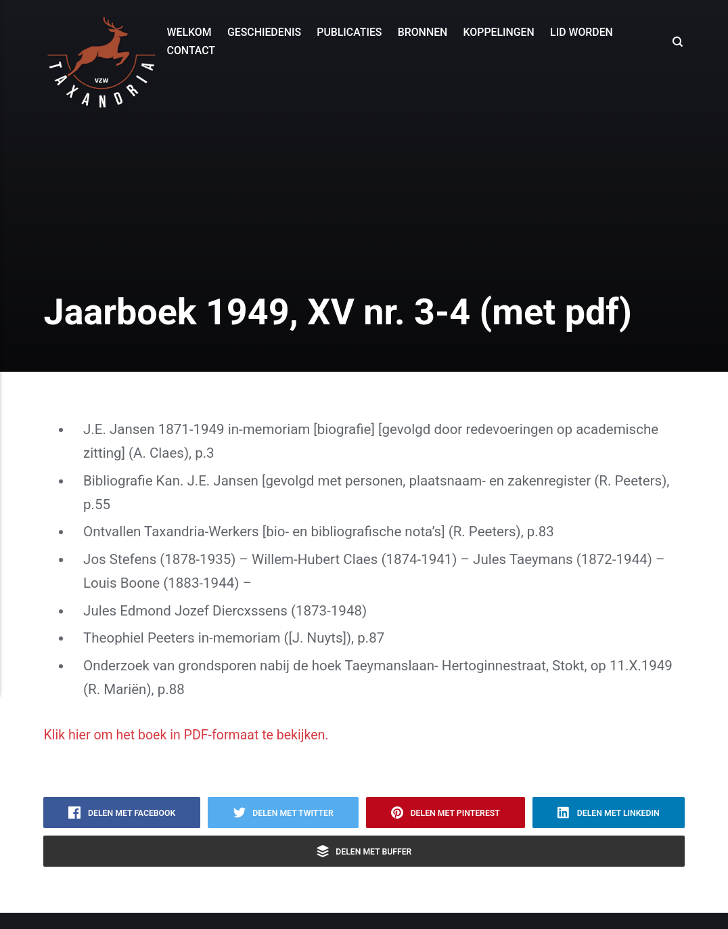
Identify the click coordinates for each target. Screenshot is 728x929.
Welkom (188, 32)
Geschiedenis (263, 32)
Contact (190, 50)
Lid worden (581, 32)
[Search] (675, 41)
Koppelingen (498, 32)
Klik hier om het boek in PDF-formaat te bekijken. (193, 735)
